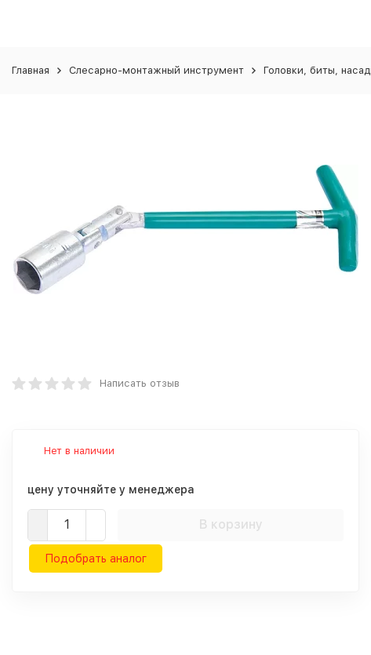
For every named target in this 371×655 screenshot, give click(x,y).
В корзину (231, 524)
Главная (30, 70)
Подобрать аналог (96, 558)
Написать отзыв (140, 383)
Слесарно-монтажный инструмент (156, 70)
